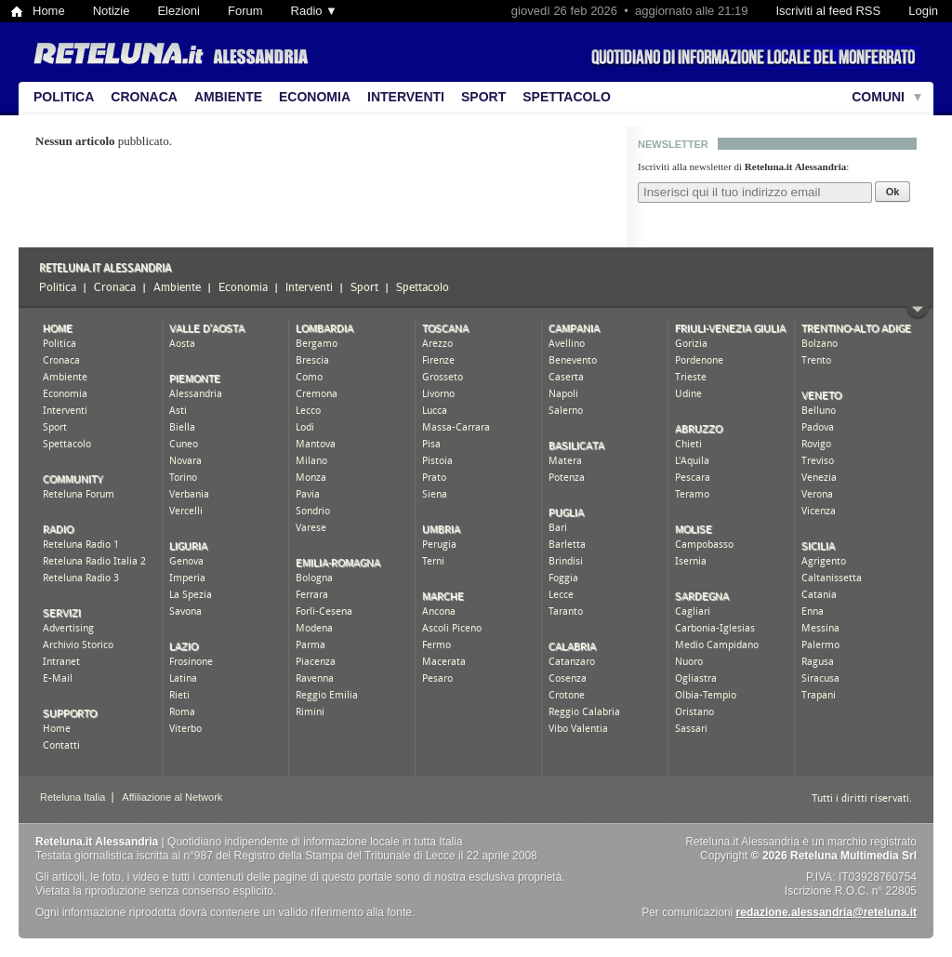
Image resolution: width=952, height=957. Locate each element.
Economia (314, 96)
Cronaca (144, 96)
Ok (893, 191)
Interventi (405, 96)
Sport (483, 96)
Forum (245, 11)
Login (923, 11)
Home (49, 11)
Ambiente (228, 96)
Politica (63, 96)
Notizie (111, 11)
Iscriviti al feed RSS (827, 11)
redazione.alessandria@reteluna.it (826, 912)
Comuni (878, 96)
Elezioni (178, 11)
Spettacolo (566, 96)
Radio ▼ (314, 11)
